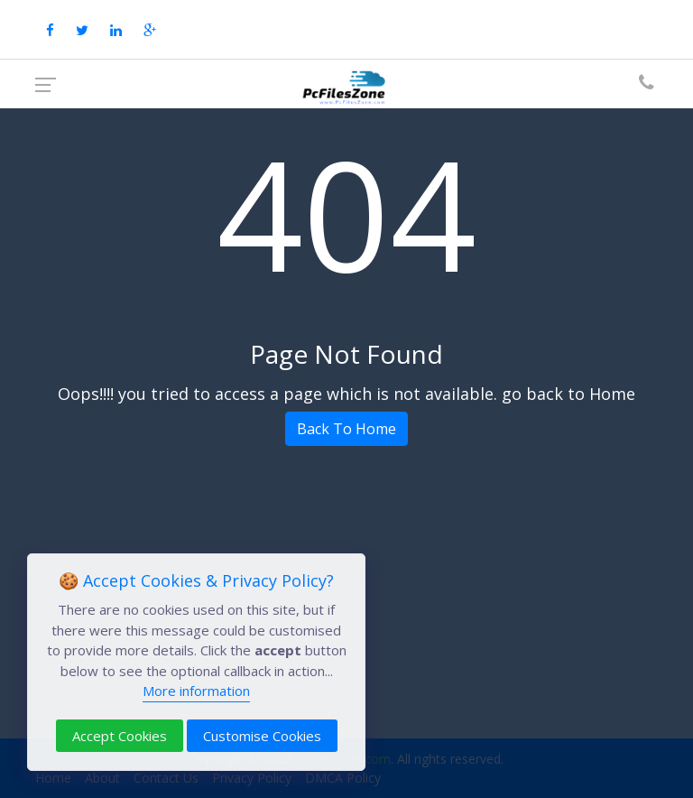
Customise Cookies (262, 736)
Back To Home (346, 429)
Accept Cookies (119, 736)
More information (196, 691)
